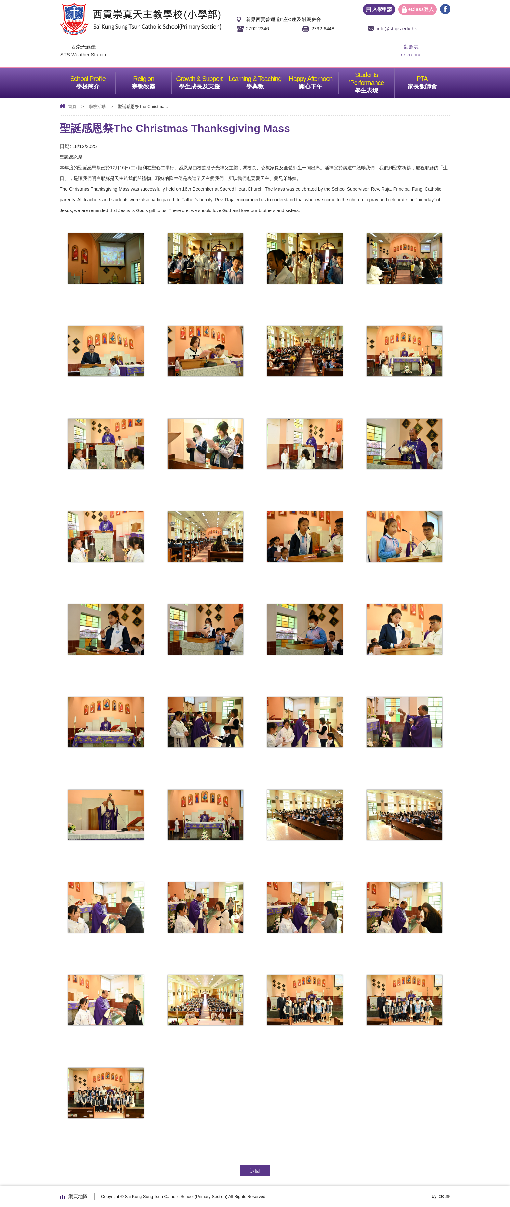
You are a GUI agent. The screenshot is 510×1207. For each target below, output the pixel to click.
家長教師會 (429, 81)
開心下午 (318, 81)
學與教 (264, 81)
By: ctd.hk (441, 1196)
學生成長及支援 (203, 81)
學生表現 (374, 81)
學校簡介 (95, 81)
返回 (255, 1170)
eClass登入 (421, 9)
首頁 (72, 106)
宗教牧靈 (151, 81)
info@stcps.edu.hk (397, 28)
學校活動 (97, 106)
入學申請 (382, 9)
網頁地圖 (78, 1196)
